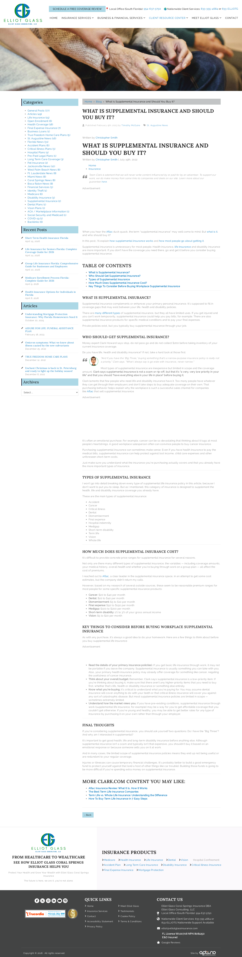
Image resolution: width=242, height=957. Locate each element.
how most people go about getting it (181, 240)
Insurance (95, 168)
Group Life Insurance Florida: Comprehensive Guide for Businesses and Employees (51, 265)
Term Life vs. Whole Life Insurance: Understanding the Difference (128, 795)
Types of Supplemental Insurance (109, 279)
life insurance (183, 246)
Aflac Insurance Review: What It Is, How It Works (118, 788)
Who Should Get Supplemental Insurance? (115, 275)
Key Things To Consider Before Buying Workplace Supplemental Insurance (134, 286)
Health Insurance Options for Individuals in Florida (50, 293)
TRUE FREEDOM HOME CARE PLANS (46, 356)
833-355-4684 (209, 8)
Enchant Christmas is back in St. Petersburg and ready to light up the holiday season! (50, 369)
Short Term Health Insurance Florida (46, 237)
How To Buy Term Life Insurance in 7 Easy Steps (118, 798)
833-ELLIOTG (230, 8)
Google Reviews (171, 940)
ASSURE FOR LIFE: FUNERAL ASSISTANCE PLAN (49, 330)
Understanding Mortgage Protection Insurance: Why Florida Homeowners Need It (51, 316)
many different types (107, 313)
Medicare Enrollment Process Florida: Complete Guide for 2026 (47, 279)
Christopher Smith (107, 137)
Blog (99, 101)
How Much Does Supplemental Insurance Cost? (118, 282)
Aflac (109, 231)
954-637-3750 (152, 8)
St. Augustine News (157, 125)
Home (88, 101)
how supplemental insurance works (131, 240)
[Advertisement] (139, 209)
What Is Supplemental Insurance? (109, 272)
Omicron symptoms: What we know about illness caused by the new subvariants (49, 344)
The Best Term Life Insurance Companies (114, 791)
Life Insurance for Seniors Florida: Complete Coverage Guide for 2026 (51, 251)
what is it (212, 231)
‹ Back (88, 815)
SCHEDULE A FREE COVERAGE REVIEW (77, 8)
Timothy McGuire (130, 125)
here (104, 181)
